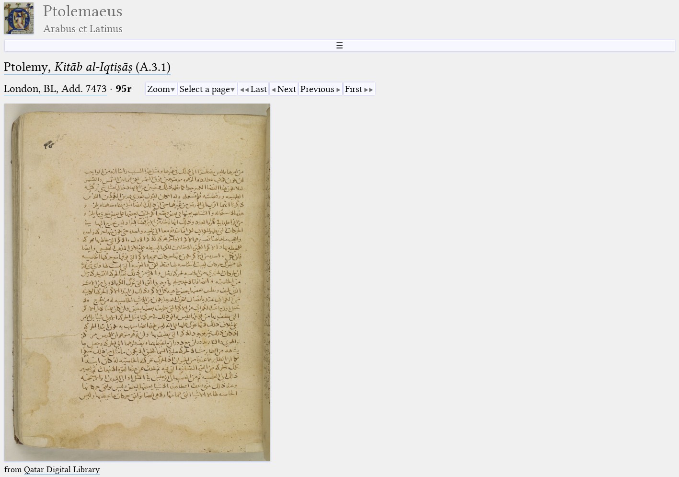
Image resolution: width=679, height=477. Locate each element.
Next (286, 88)
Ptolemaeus (83, 18)
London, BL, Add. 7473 (55, 88)
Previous (317, 88)
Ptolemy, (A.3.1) (87, 66)
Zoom (158, 88)
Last (259, 88)
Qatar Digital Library (62, 469)
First (353, 88)
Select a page (205, 88)
